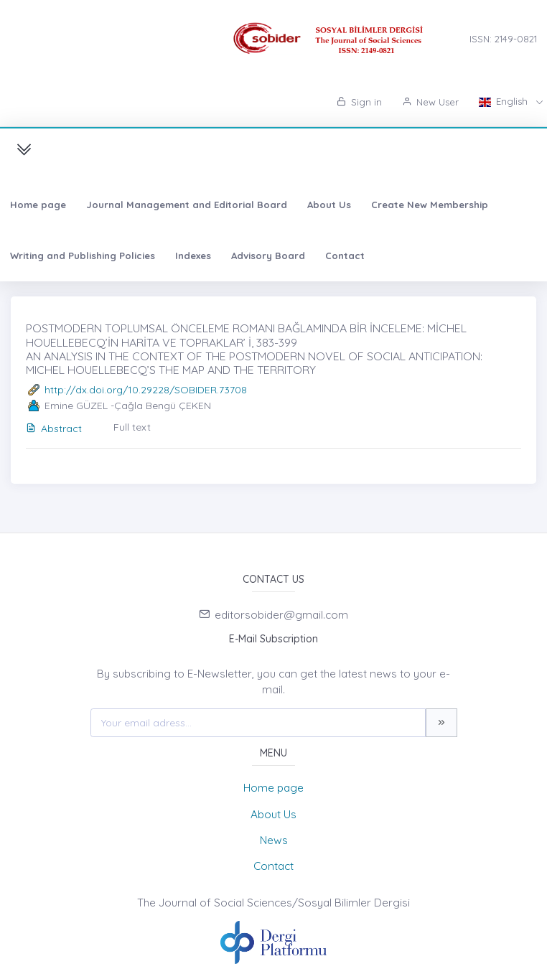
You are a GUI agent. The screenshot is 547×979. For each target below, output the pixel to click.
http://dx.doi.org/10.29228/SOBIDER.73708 (146, 389)
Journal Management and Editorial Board (186, 204)
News (274, 840)
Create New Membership (429, 204)
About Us (329, 204)
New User (430, 102)
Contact (345, 255)
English (504, 101)
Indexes (193, 255)
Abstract (54, 428)
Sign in (359, 102)
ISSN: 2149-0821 (503, 38)
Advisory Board (268, 255)
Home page (38, 204)
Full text (132, 427)
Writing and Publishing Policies (82, 255)
